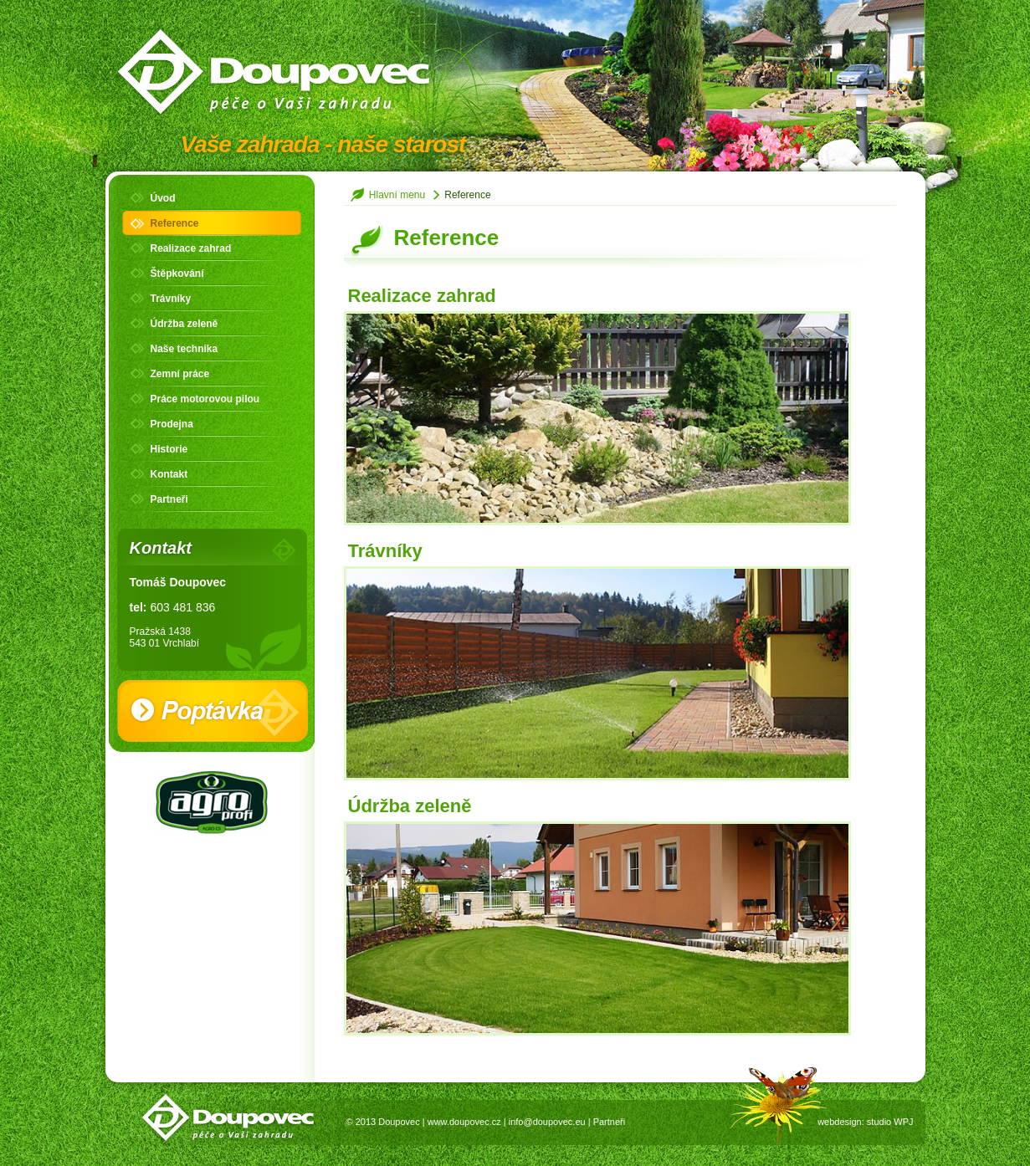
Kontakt (169, 474)
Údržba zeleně (184, 324)
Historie (169, 449)
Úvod (163, 198)
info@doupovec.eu (547, 1122)
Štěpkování (177, 273)
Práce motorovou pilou (205, 399)
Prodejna (172, 424)
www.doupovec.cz (464, 1122)
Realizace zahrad (191, 248)
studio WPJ (890, 1122)
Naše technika (184, 349)
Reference (175, 223)
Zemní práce (180, 374)
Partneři (169, 499)
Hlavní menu (397, 195)
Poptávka (212, 711)
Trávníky (171, 298)
